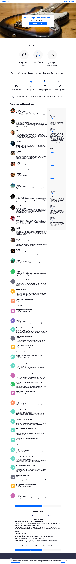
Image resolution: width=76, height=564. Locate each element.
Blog (11, 558)
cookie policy (22, 561)
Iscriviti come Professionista (52, 505)
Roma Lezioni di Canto (30, 515)
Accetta (63, 562)
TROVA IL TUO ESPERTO (38, 23)
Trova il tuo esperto (29, 505)
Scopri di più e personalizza (15, 562)
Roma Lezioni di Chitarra (45, 515)
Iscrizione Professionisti (69, 1)
